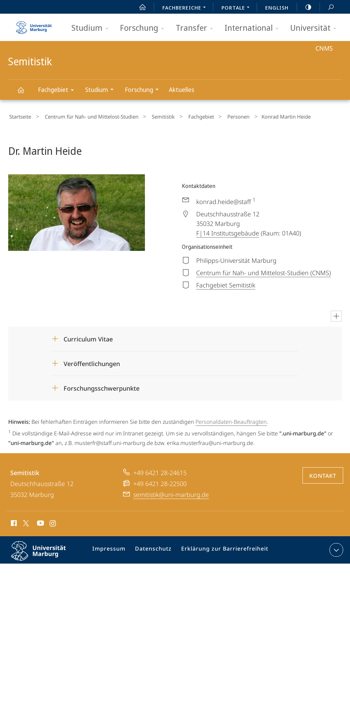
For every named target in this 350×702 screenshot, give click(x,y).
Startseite (19, 115)
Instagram (53, 522)
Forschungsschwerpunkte (101, 386)
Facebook (13, 522)
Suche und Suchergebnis (327, 7)
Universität (315, 28)
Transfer (196, 28)
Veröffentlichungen (92, 361)
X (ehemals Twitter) (25, 521)
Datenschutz (154, 549)
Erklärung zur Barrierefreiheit (221, 549)
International (254, 28)
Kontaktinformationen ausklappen (335, 548)
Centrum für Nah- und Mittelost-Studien (86, 115)
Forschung (144, 28)
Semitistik (24, 93)
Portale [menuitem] (237, 8)
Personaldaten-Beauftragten (231, 420)
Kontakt (322, 473)
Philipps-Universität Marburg (44, 554)
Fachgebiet (58, 90)
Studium (92, 28)
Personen (219, 115)
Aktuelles (181, 89)
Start (138, 7)
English (276, 7)
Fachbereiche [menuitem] (186, 8)
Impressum (112, 549)
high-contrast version (304, 7)
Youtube (40, 522)
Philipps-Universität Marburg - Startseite (33, 25)
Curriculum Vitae (88, 337)
